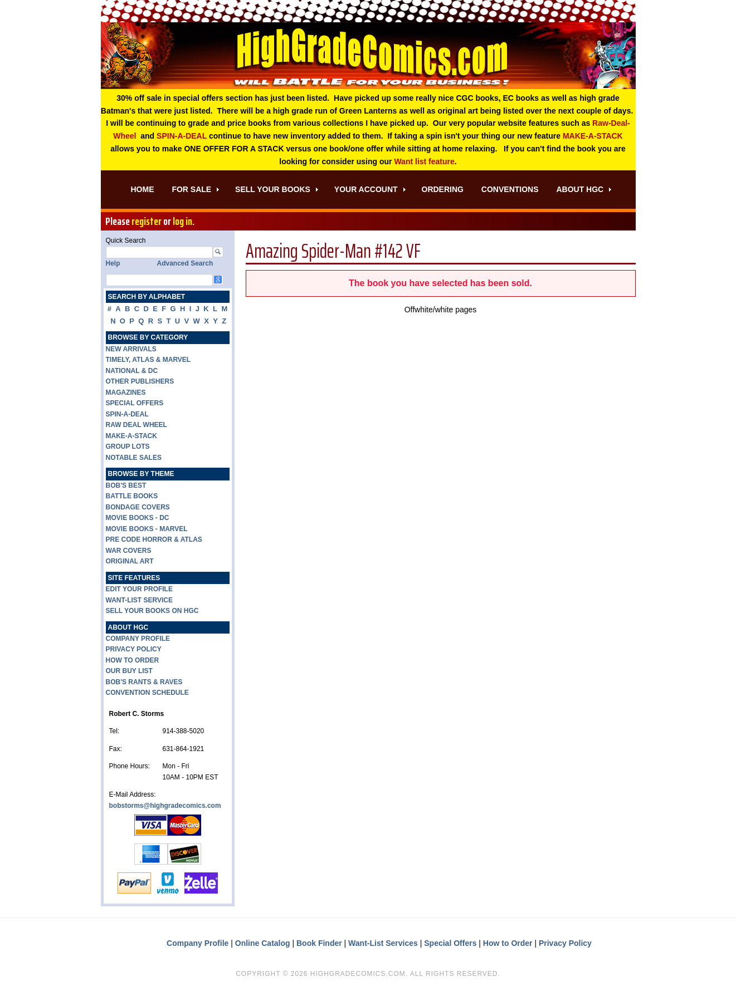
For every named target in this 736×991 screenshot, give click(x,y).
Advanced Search (185, 264)
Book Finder (319, 943)
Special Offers (450, 943)
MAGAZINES (126, 392)
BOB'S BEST (126, 485)
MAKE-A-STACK (593, 135)
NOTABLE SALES (134, 458)
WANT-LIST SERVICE (139, 600)
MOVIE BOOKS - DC (137, 518)
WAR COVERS (129, 551)
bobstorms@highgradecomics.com (165, 806)
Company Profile (197, 943)
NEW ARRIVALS (131, 349)
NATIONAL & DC (132, 371)
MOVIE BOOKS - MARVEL (147, 529)
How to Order (508, 943)
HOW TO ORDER (132, 660)
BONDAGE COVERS (138, 507)
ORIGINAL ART (130, 561)
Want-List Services (383, 943)
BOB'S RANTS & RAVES (144, 682)
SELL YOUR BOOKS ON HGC (152, 611)
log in (182, 221)
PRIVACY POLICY (134, 649)
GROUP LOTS (128, 446)
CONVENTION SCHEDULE (147, 692)
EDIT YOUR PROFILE (139, 589)
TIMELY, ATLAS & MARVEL (148, 360)
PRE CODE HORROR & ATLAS (154, 539)
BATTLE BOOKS (132, 496)
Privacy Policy (565, 943)
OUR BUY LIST (129, 671)
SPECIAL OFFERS (135, 403)
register (146, 221)
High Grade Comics (368, 55)
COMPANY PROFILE (138, 638)
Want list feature (424, 161)
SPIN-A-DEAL (182, 135)
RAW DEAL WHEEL (136, 425)
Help (113, 264)
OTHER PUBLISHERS (140, 381)
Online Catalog (262, 943)
